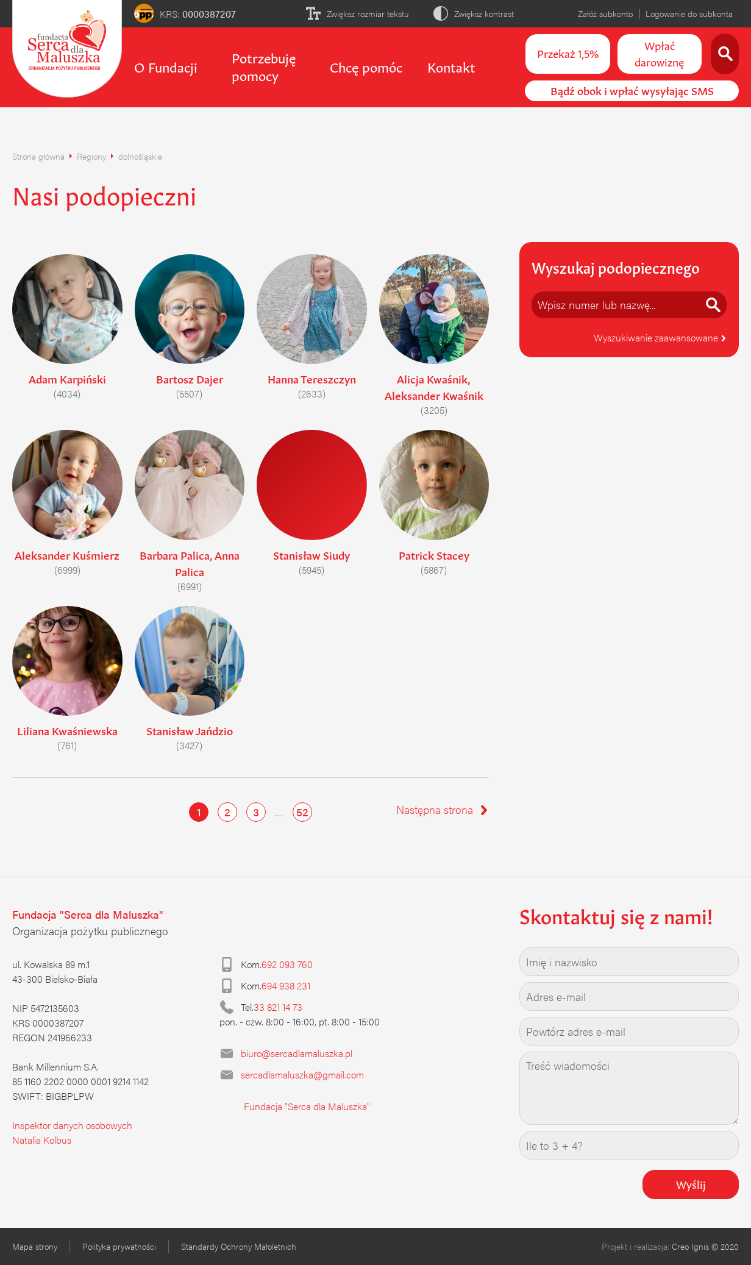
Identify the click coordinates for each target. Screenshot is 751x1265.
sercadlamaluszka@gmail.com (302, 1074)
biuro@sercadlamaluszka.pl (296, 1053)
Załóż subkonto (605, 13)
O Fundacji (166, 66)
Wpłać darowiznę (659, 53)
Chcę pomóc (366, 66)
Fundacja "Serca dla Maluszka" (307, 1106)
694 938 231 (286, 985)
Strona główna (38, 156)
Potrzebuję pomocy (264, 66)
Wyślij (691, 1183)
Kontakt (451, 66)
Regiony (91, 156)
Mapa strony (34, 1246)
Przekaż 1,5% (568, 52)
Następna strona (442, 809)
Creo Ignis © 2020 (705, 1246)
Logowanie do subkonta (689, 13)
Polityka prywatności (119, 1246)
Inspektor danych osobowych (72, 1125)
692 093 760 (287, 964)
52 (302, 811)
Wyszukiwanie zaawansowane (660, 337)
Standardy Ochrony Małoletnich (238, 1246)
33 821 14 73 (278, 1007)
